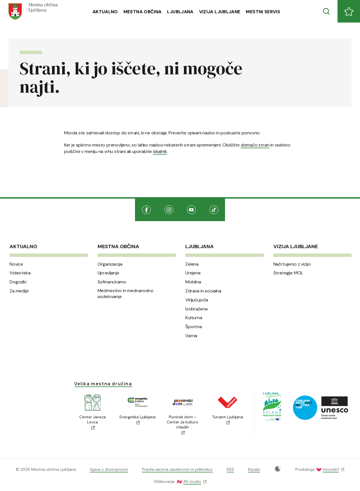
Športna (193, 327)
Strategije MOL (288, 273)
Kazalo (254, 469)
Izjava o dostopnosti (109, 469)
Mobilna (193, 282)
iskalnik (160, 151)
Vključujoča (196, 300)
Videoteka (20, 273)
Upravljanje (108, 273)
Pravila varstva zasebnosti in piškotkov (177, 469)
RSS (230, 469)
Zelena (192, 264)
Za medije (19, 291)
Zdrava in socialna (203, 291)
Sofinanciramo (112, 282)
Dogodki (18, 282)
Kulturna (193, 318)
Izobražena (196, 309)
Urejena (193, 273)
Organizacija (110, 264)
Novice (16, 264)
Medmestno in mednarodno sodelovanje (126, 293)
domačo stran (255, 145)
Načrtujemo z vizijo (292, 264)
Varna (191, 336)
